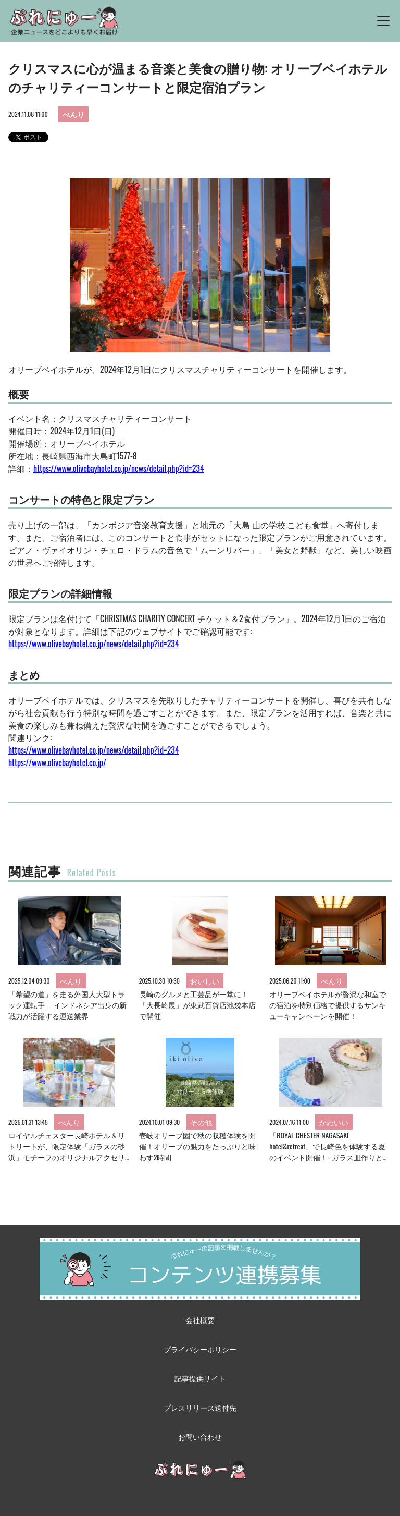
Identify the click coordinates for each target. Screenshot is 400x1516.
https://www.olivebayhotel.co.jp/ (57, 762)
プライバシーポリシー (200, 1348)
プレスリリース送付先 (200, 1407)
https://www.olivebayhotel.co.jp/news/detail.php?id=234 (118, 468)
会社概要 (200, 1319)
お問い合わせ (200, 1436)
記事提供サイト (200, 1378)
